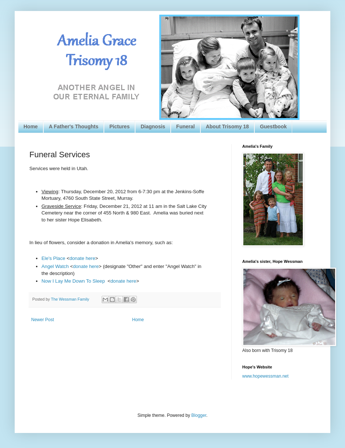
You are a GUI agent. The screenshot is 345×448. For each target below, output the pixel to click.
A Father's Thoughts (73, 126)
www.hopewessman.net (265, 376)
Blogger (198, 415)
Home (30, 126)
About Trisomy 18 (227, 126)
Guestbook (273, 126)
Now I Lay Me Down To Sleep (73, 281)
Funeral (185, 126)
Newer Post (42, 319)
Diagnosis (153, 126)
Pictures (119, 126)
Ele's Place (53, 258)
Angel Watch (55, 266)
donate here (82, 258)
